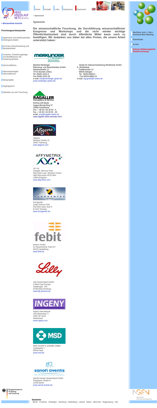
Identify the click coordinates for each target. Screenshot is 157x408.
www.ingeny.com (40, 320)
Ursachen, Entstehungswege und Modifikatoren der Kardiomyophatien (15, 56)
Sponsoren (81, 9)
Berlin (35, 402)
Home (37, 9)
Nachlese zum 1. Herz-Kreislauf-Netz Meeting (143, 33)
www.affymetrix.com (41, 180)
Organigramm (9, 86)
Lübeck (82, 402)
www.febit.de (38, 251)
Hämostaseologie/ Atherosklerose (10, 72)
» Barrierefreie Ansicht (11, 23)
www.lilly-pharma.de (41, 291)
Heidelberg (72, 402)
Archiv (136, 44)
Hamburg (62, 402)
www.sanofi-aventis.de (42, 385)
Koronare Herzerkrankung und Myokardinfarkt (16, 47)
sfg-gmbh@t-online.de (93, 79)
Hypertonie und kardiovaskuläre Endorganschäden (16, 39)
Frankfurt (43, 402)
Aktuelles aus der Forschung (15, 92)
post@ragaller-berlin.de (49, 114)
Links (57, 9)
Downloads (138, 39)
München (97, 402)
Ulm (116, 402)
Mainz (89, 402)
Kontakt (47, 9)
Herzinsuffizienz (9, 65)
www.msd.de (38, 353)
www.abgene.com (40, 145)
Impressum (68, 9)
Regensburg (108, 402)
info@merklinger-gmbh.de (50, 79)
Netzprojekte (8, 80)
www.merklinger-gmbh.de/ (44, 81)
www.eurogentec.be (41, 211)
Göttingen (52, 402)
